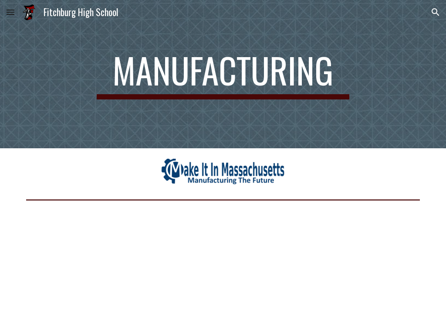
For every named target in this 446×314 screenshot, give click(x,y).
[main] (222, 74)
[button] (10, 12)
